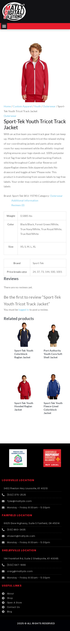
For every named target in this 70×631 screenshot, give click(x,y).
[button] (4, 26)
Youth (37, 106)
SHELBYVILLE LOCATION (19, 550)
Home (7, 106)
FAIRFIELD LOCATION (17, 515)
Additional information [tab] (24, 200)
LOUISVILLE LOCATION (18, 480)
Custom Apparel (22, 106)
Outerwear (49, 106)
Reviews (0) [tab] (17, 205)
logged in (23, 309)
